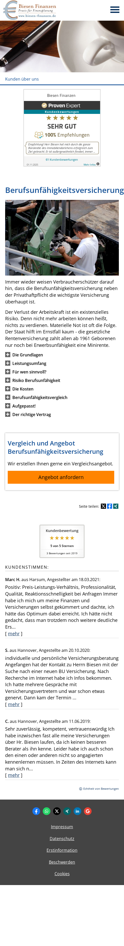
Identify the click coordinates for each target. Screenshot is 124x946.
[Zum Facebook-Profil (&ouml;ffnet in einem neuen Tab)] (36, 811)
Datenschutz (62, 838)
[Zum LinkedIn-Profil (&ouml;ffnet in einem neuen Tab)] (77, 811)
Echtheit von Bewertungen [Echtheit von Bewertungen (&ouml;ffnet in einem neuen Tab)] (101, 789)
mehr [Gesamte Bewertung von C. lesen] (14, 775)
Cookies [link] (62, 874)
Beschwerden (62, 862)
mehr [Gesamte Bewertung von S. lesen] (14, 704)
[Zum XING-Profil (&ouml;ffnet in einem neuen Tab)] (67, 811)
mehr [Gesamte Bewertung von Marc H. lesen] (14, 633)
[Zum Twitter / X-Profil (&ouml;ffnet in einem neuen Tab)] (57, 811)
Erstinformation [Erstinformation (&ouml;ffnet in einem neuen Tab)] (62, 850)
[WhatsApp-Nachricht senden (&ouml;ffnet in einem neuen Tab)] (46, 811)
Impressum (62, 827)
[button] (27, 354)
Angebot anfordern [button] (61, 477)
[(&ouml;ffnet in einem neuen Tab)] (62, 165)
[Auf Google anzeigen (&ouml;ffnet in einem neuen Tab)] (88, 811)
